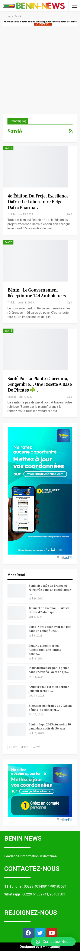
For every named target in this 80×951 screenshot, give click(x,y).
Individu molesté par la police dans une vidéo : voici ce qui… (49, 670)
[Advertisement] (40, 68)
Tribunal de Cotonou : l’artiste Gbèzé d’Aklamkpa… (49, 610)
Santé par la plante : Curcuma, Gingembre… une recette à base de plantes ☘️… (39, 384)
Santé (8, 148)
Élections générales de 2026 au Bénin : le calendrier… (50, 708)
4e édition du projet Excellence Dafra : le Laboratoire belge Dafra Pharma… (37, 201)
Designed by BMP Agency (40, 947)
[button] (53, 941)
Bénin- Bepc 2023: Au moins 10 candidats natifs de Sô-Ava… (50, 727)
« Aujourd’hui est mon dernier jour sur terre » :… (49, 689)
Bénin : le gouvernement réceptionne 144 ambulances (36, 293)
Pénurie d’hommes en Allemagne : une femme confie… (45, 650)
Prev (13, 747)
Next (24, 747)
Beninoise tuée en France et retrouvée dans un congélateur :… (50, 590)
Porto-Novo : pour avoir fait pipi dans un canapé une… (50, 629)
